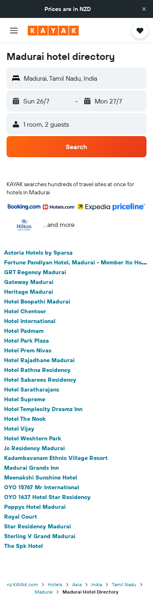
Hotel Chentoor (25, 311)
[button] (144, 9)
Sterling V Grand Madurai (39, 536)
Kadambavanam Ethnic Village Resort (56, 458)
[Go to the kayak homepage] (53, 30)
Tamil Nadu (124, 584)
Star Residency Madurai (37, 526)
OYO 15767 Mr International (41, 487)
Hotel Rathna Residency (37, 370)
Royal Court (20, 516)
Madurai (44, 592)
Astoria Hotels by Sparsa (38, 252)
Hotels (55, 584)
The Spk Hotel (23, 546)
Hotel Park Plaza (26, 340)
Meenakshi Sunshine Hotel (40, 477)
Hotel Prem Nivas (27, 350)
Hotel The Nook (25, 418)
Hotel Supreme (24, 399)
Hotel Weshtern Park (32, 438)
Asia (77, 584)
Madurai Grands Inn (31, 467)
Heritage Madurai (28, 291)
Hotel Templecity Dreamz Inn (43, 409)
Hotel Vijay (19, 428)
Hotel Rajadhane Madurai (39, 360)
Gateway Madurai (28, 282)
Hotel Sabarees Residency (40, 379)
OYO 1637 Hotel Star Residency (47, 497)
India (96, 584)
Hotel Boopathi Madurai (37, 301)
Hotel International (29, 321)
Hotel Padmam (24, 330)
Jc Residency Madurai (34, 448)
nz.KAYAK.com (22, 584)
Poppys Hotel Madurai (35, 506)
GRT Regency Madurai (35, 272)
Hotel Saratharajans (31, 389)
